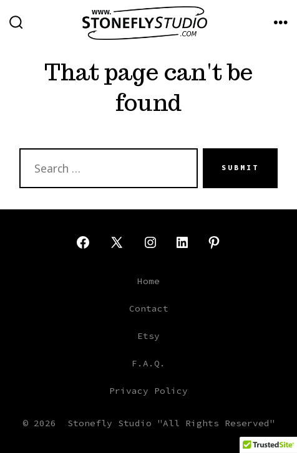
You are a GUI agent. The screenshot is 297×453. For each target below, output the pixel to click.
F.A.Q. (148, 363)
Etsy (148, 335)
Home (148, 281)
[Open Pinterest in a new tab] (214, 242)
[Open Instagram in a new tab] (150, 242)
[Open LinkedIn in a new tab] (182, 242)
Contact (148, 308)
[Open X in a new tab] (116, 242)
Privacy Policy (148, 390)
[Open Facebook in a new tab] (83, 242)
